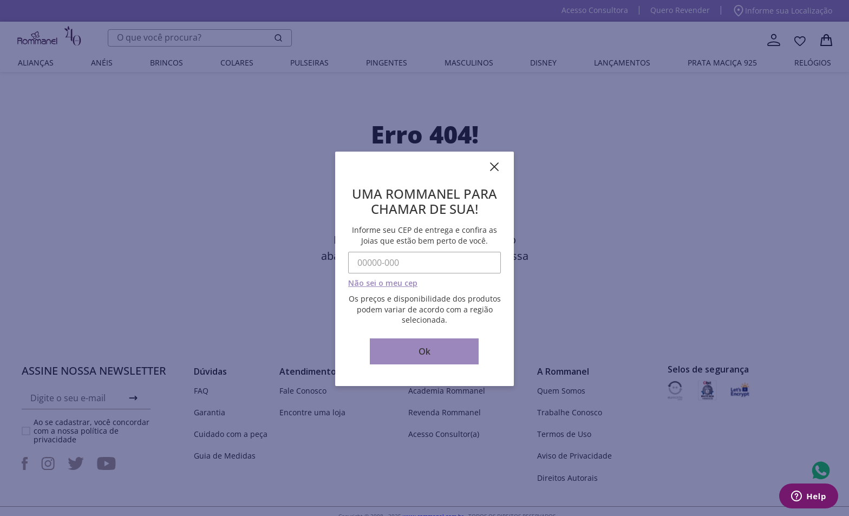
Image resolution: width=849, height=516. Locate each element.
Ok (424, 351)
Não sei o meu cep (382, 283)
